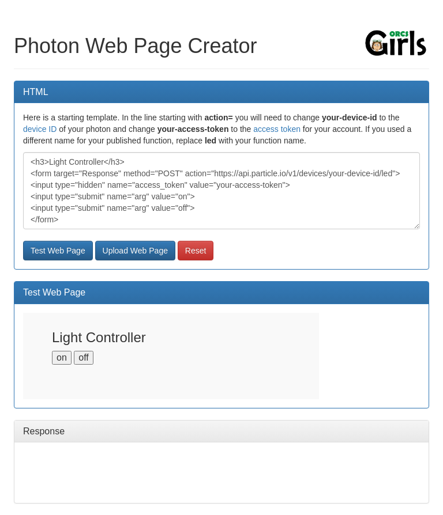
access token (277, 129)
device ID (40, 129)
